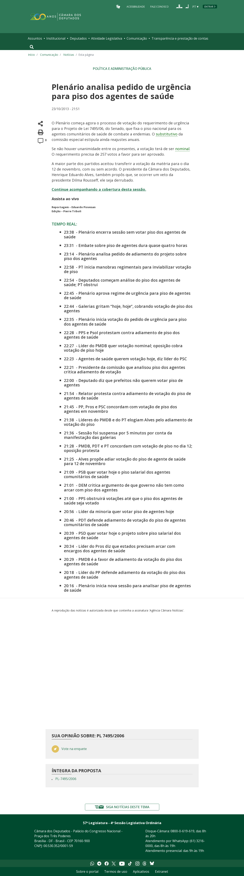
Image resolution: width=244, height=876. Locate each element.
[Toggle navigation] (31, 47)
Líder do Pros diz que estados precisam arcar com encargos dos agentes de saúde (119, 548)
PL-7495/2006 (65, 779)
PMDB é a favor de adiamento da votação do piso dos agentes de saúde (123, 562)
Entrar (208, 6)
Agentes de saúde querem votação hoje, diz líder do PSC (132, 359)
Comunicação (137, 38)
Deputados (78, 38)
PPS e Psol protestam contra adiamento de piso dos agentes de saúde (122, 335)
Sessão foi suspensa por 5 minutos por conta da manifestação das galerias (118, 435)
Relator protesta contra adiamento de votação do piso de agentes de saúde (127, 396)
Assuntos (35, 38)
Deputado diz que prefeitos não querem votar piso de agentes (123, 383)
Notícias (68, 55)
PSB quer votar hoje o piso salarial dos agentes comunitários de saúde (117, 474)
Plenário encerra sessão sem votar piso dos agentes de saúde (125, 234)
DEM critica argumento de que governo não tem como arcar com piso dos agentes (124, 487)
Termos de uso (115, 871)
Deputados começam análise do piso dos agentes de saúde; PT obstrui (122, 282)
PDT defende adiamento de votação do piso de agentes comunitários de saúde (125, 522)
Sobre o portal (87, 871)
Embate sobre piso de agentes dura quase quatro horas (132, 245)
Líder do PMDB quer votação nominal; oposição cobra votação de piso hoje (123, 348)
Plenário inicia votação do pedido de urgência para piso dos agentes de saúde (125, 322)
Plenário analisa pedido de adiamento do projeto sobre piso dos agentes (125, 256)
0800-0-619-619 (182, 831)
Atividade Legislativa (106, 38)
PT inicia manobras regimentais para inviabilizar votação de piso (127, 269)
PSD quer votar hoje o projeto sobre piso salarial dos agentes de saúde (122, 535)
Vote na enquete (74, 749)
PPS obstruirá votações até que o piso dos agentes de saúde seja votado (123, 501)
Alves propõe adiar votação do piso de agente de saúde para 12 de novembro (125, 461)
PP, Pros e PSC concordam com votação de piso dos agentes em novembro (120, 409)
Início (31, 55)
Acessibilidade (136, 6)
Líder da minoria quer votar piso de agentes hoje (126, 511)
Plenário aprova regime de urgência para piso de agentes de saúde (127, 295)
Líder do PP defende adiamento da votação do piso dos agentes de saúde (124, 575)
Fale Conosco (159, 6)
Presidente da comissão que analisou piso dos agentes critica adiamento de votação (124, 370)
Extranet (161, 871)
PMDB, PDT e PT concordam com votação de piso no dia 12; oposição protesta (128, 448)
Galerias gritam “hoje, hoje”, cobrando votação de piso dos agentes (128, 309)
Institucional (55, 38)
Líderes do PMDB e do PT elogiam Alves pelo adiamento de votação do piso (128, 422)
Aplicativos (141, 871)
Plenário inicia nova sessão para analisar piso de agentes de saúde (127, 588)
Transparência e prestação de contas (180, 38)
